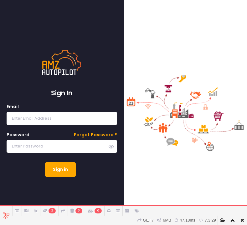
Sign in (60, 169)
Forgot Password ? (95, 135)
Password (18, 135)
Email (13, 106)
